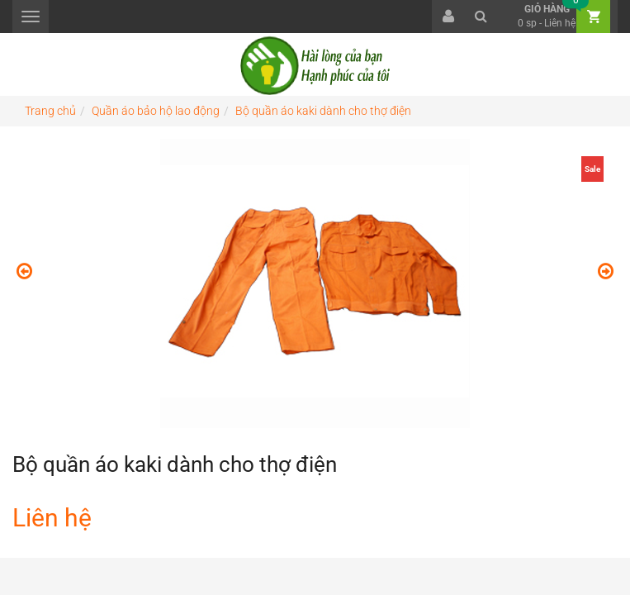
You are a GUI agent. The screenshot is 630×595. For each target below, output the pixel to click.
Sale (592, 169)
